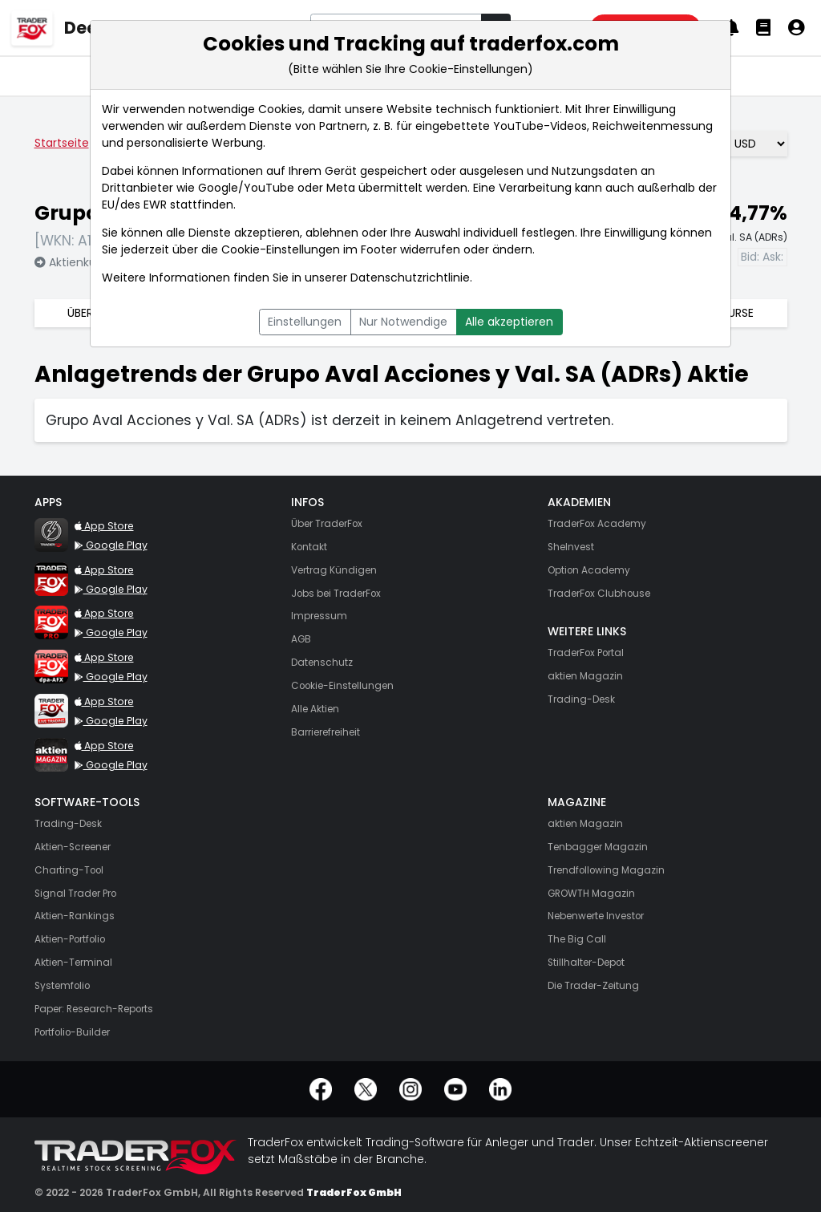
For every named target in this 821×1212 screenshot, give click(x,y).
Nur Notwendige (403, 322)
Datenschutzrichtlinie (410, 278)
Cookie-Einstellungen (280, 249)
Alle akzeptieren (509, 322)
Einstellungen (305, 322)
